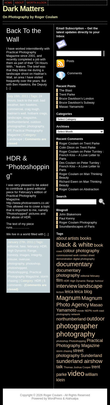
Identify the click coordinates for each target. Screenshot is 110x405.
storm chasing (64, 351)
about (61, 238)
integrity (36, 255)
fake (23, 246)
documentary (74, 264)
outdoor (35, 122)
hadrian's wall (17, 113)
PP (9, 130)
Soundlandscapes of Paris (77, 226)
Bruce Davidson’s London (76, 98)
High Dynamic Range (22, 250)
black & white (74, 244)
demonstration (64, 258)
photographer (16, 126)
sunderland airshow (79, 361)
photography (35, 126)
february (32, 246)
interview (66, 286)
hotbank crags (37, 113)
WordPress (55, 398)
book (98, 245)
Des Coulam (67, 163)
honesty (13, 255)
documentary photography (68, 273)
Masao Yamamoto (71, 106)
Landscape (15, 139)
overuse (24, 259)
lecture (60, 292)
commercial (15, 109)
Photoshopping (18, 272)
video (76, 373)
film (59, 280)
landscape (14, 117)
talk (59, 366)
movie (80, 310)
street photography (69, 353)
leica (69, 291)
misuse (12, 259)
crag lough (32, 109)
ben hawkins (28, 105)
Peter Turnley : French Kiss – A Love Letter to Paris (81, 155)
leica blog (83, 291)
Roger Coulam (69, 143)
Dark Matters (23, 9)
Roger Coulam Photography (78, 222)
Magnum (68, 297)
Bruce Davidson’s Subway (76, 102)
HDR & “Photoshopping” (28, 167)
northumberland (18, 122)
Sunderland (91, 355)
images (25, 255)
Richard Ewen (68, 181)
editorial (13, 246)
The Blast (65, 90)
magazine (29, 117)
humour (99, 280)
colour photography (81, 250)
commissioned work (67, 255)
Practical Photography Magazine (79, 343)
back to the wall (27, 100)
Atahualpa (71, 398)
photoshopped (17, 268)
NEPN (88, 310)
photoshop (33, 263)
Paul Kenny (67, 218)
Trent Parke (67, 94)
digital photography (84, 258)
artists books (79, 238)
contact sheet (87, 255)
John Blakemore (70, 214)
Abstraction (91, 189)
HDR (43, 246)
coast (59, 251)
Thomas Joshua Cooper (77, 367)
